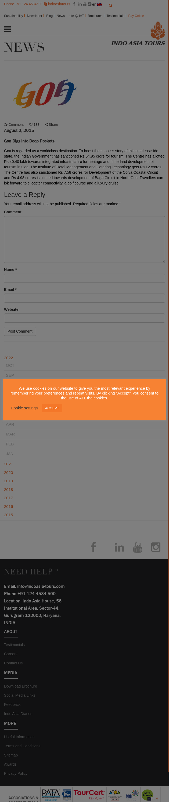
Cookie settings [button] (24, 408)
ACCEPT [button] (52, 408)
